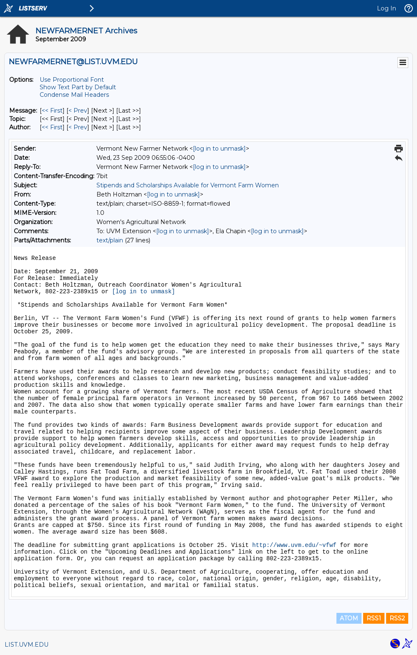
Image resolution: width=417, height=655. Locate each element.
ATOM (349, 618)
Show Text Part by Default (78, 87)
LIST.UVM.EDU (26, 644)
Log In (386, 8)
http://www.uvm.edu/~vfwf (294, 545)
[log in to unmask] (219, 148)
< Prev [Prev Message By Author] (77, 127)
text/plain (109, 240)
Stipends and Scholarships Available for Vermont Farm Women (187, 185)
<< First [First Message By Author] (52, 127)
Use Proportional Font (72, 79)
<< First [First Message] (52, 110)
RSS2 (397, 618)
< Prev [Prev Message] (77, 110)
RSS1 (373, 618)
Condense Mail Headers (74, 94)
